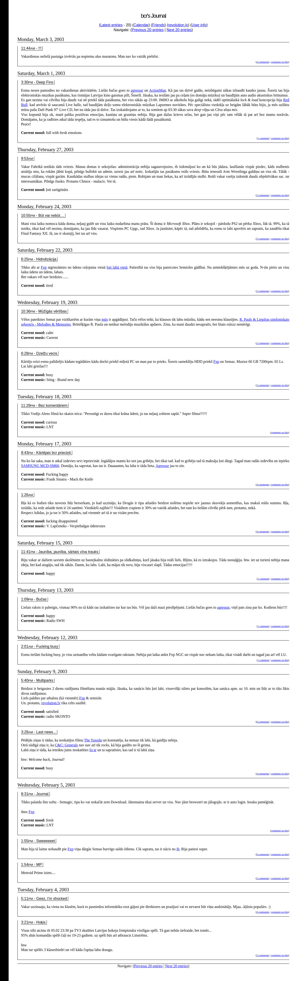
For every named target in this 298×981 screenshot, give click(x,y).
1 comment (263, 138)
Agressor (162, 466)
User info (199, 25)
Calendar (141, 25)
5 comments (263, 238)
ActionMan (157, 90)
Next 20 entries (179, 30)
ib (177, 849)
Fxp (44, 267)
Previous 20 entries (148, 30)
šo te (92, 750)
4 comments (263, 61)
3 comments (263, 385)
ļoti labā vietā (117, 267)
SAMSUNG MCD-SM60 (40, 466)
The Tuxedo (93, 740)
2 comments (263, 195)
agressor (137, 90)
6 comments (263, 721)
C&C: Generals (66, 745)
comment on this (279, 61)
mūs (105, 319)
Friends (158, 25)
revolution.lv (178, 25)
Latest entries (111, 25)
